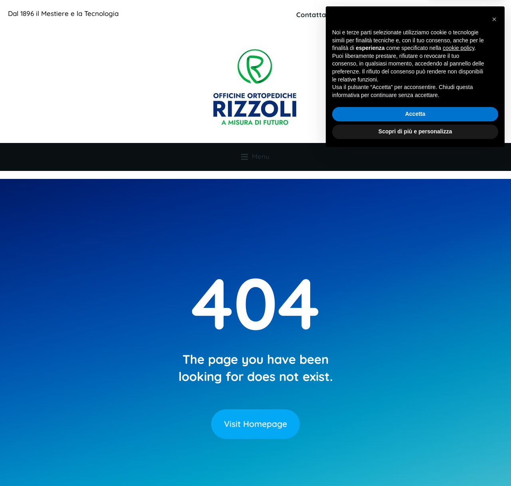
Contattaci (313, 14)
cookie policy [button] (458, 381)
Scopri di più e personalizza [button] (415, 464)
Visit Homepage (255, 407)
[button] (494, 351)
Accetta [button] (415, 447)
